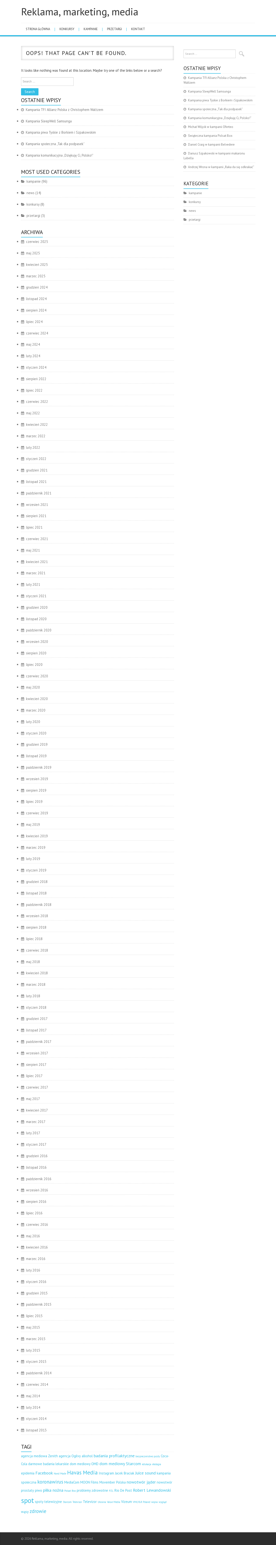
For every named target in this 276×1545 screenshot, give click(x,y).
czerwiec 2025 (37, 241)
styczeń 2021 (36, 596)
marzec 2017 (35, 1121)
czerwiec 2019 (37, 813)
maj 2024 (33, 344)
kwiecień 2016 (37, 1247)
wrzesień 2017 (37, 1053)
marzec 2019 (35, 847)
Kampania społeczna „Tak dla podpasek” (55, 144)
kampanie (91, 29)
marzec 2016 (35, 1258)
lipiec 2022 (34, 390)
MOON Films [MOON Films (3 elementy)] (89, 1482)
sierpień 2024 (36, 310)
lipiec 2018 (34, 939)
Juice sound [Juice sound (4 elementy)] (145, 1473)
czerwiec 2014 (37, 1384)
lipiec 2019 (34, 801)
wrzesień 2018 (37, 916)
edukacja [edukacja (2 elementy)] (146, 1464)
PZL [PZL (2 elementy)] (111, 1490)
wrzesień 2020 (37, 641)
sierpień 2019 (36, 790)
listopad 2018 (36, 893)
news (30, 193)
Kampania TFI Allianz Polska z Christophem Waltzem (64, 109)
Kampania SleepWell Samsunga (49, 121)
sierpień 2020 (36, 653)
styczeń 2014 (36, 1418)
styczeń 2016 (36, 1281)
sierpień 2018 (36, 927)
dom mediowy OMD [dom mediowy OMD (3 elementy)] (84, 1464)
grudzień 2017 (37, 1018)
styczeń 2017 (36, 1144)
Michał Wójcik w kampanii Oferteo (210, 127)
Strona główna (38, 29)
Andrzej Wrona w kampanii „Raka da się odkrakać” (221, 167)
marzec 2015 (35, 1339)
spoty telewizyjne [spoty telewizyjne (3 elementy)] (48, 1501)
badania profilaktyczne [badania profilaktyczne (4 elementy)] (114, 1455)
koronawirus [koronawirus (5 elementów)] (50, 1482)
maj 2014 (33, 1396)
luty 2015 (33, 1350)
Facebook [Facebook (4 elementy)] (44, 1473)
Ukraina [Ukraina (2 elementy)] (102, 1502)
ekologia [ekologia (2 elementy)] (156, 1464)
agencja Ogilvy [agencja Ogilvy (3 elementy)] (70, 1456)
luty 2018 (33, 996)
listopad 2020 (36, 619)
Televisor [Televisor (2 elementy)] (77, 1502)
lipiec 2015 (34, 1316)
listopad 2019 (36, 756)
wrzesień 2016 (37, 1190)
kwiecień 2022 (37, 424)
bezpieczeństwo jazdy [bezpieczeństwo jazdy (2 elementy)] (147, 1456)
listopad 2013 (36, 1430)
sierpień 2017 (36, 1064)
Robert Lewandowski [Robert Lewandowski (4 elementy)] (152, 1490)
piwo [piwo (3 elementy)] (38, 1490)
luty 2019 (33, 858)
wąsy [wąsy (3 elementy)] (25, 1511)
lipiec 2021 (34, 527)
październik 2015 (38, 1304)
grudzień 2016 (37, 1156)
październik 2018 (38, 904)
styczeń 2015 (36, 1361)
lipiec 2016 (34, 1213)
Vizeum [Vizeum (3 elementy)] (126, 1501)
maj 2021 (33, 550)
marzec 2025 (35, 276)
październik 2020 (38, 630)
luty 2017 (33, 1133)
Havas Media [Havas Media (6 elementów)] (82, 1472)
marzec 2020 (35, 710)
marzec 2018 (35, 984)
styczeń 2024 (36, 367)
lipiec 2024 (34, 321)
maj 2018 (33, 961)
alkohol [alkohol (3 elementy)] (87, 1456)
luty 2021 (33, 584)
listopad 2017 (36, 1030)
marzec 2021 (35, 573)
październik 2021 (38, 493)
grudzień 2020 (37, 607)
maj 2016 (33, 1236)
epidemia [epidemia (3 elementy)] (27, 1473)
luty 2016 (33, 1270)
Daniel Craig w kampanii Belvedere (211, 144)
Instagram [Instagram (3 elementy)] (106, 1473)
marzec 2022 (35, 436)
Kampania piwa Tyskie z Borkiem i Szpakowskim (61, 132)
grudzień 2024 (37, 287)
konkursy (67, 29)
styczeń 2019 (36, 870)
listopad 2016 (36, 1167)
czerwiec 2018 (37, 950)
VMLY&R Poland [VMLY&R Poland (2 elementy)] (141, 1502)
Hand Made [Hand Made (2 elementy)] (60, 1473)
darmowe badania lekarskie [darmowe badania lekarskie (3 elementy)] (48, 1464)
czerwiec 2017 (37, 1087)
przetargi (114, 29)
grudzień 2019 (37, 744)
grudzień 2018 (37, 881)
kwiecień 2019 (37, 836)
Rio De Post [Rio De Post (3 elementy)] (123, 1490)
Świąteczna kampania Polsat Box (210, 136)
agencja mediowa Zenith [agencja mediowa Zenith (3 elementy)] (39, 1456)
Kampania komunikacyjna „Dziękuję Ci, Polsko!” (59, 155)
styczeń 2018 (36, 1007)
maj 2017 (33, 1098)
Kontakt (138, 29)
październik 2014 (38, 1373)
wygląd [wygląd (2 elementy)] (163, 1502)
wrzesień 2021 (37, 504)
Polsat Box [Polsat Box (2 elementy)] (70, 1490)
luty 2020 (33, 721)
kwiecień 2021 (37, 561)
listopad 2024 (36, 298)
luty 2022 (33, 447)
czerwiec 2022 (37, 401)
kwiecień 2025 (37, 264)
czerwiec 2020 (37, 676)
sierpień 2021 (36, 516)
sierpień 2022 (36, 379)
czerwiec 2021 (37, 539)
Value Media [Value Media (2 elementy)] (113, 1502)
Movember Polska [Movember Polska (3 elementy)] (112, 1482)
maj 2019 (33, 824)
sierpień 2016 (36, 1201)
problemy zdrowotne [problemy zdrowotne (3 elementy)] (92, 1490)
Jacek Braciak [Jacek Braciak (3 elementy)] (124, 1473)
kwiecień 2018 (37, 973)
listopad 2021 (36, 481)
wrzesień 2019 (37, 779)
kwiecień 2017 (37, 1110)
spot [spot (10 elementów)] (27, 1500)
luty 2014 (33, 1407)
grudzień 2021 (37, 470)
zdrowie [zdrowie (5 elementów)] (38, 1511)
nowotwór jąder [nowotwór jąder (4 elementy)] (141, 1482)
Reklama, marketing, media (79, 11)
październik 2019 (38, 767)
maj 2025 (33, 253)
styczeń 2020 (36, 733)
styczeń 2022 (36, 458)
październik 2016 (38, 1179)
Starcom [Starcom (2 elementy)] (67, 1502)
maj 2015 (33, 1327)
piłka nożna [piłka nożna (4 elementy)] (53, 1490)
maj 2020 (33, 687)
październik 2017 (38, 1041)
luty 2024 (33, 356)
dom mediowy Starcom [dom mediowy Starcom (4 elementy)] (120, 1463)
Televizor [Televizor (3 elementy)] (90, 1501)
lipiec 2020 (34, 664)
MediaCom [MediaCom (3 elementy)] (71, 1482)
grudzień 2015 (37, 1293)
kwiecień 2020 (37, 698)
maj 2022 (33, 413)
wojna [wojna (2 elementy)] (154, 1502)
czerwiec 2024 (37, 333)
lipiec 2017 (34, 1076)
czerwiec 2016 (37, 1224)
